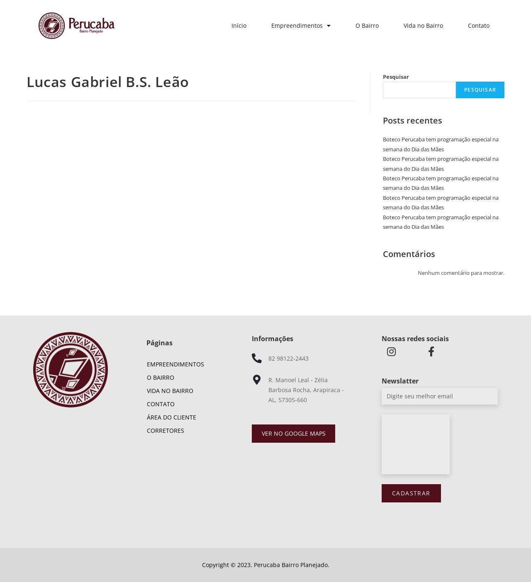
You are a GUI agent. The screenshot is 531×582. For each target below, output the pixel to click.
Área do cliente (171, 417)
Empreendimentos (301, 26)
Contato (479, 25)
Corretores (165, 430)
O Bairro (367, 25)
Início (238, 25)
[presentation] (416, 444)
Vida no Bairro (423, 25)
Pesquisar (396, 76)
